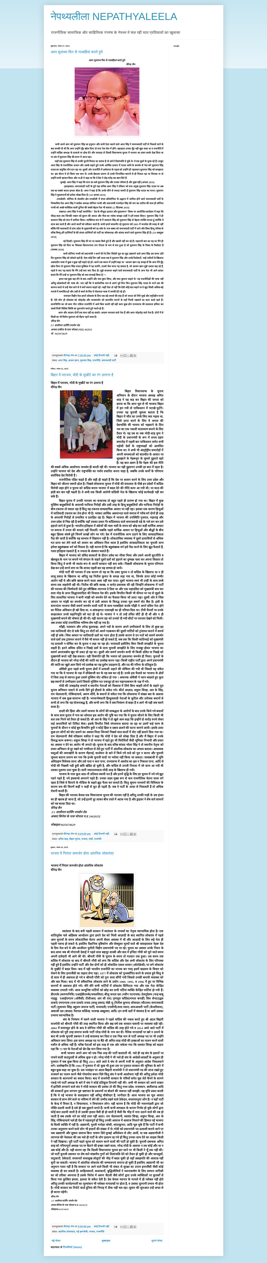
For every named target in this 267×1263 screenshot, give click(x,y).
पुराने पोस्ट (156, 1240)
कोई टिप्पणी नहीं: (102, 355)
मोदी (91, 839)
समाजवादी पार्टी (109, 360)
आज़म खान (73, 360)
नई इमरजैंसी (82, 1231)
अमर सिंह (62, 360)
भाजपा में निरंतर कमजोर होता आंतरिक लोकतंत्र (82, 853)
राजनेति (97, 839)
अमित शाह (63, 839)
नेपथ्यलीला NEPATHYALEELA (114, 16)
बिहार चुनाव (74, 839)
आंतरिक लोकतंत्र (66, 1231)
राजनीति (96, 360)
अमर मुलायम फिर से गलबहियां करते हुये (77, 52)
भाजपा (84, 839)
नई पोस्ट (56, 1240)
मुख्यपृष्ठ (106, 1240)
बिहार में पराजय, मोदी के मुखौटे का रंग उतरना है (82, 375)
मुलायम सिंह (85, 360)
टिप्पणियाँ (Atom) (72, 1247)
